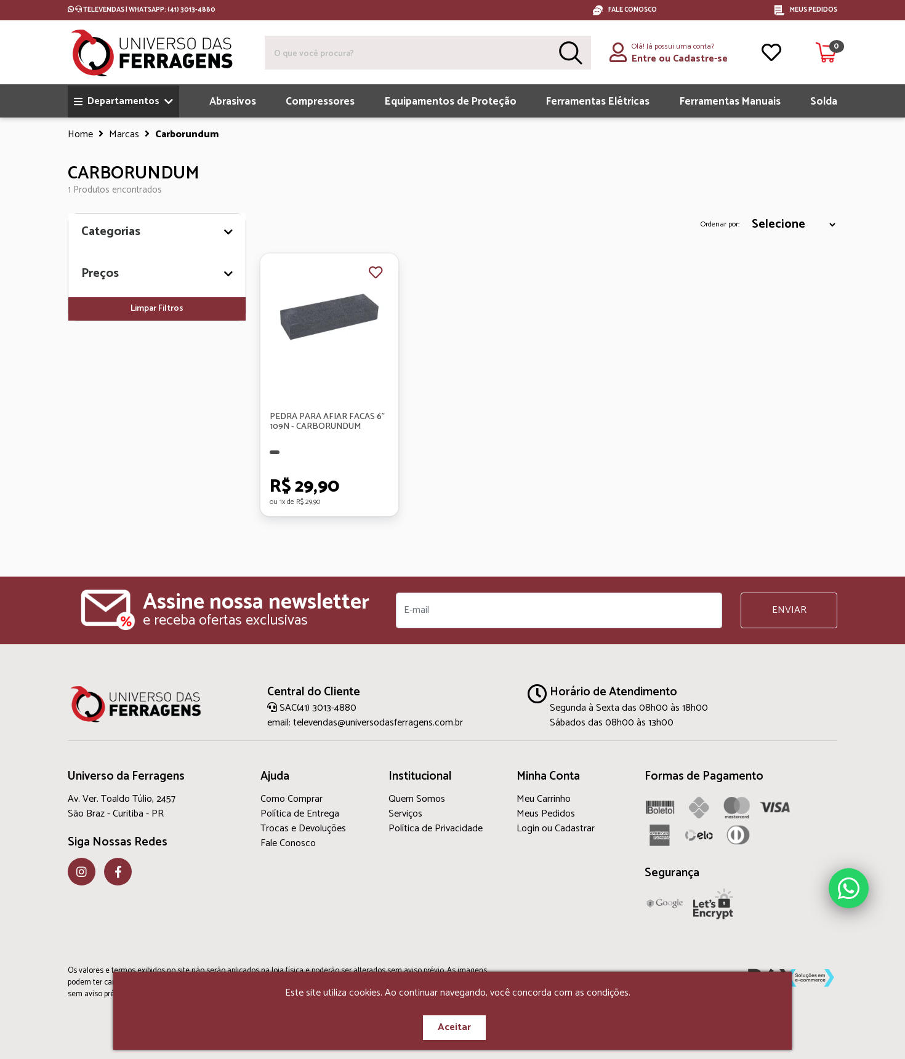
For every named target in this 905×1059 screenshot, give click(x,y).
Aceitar (454, 1027)
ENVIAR (789, 610)
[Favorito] (375, 274)
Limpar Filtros (157, 309)
